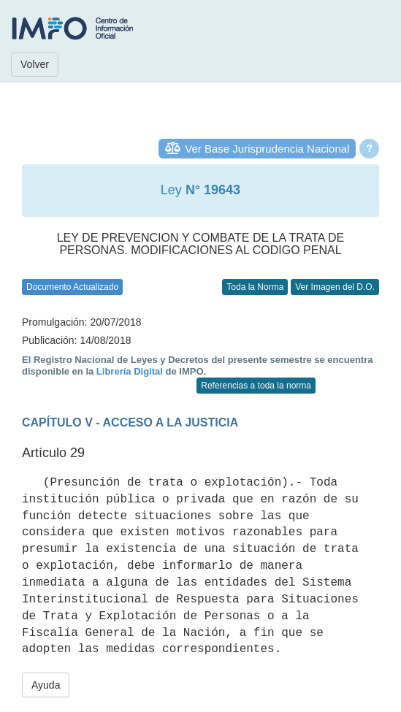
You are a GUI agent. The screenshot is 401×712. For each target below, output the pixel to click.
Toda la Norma (254, 287)
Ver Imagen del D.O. (335, 287)
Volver (34, 64)
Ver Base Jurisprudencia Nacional (267, 148)
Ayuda (45, 685)
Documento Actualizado (72, 287)
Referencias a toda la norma (256, 385)
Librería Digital (129, 371)
